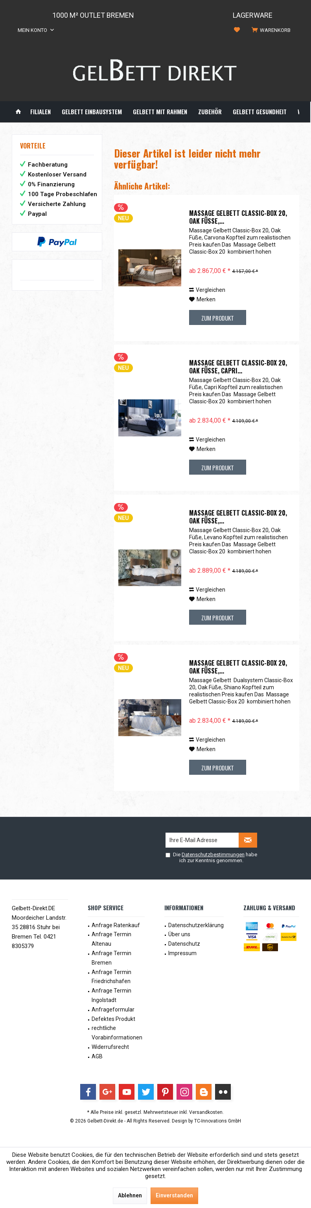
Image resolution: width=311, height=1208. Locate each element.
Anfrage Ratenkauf (116, 925)
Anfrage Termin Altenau (111, 939)
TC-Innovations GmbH (217, 1121)
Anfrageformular (113, 1009)
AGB (97, 1056)
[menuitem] (272, 30)
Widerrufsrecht (110, 1047)
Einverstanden (174, 1195)
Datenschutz (184, 944)
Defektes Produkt (113, 1019)
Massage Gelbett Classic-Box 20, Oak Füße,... (238, 217)
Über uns (179, 934)
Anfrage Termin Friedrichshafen (111, 977)
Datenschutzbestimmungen (213, 854)
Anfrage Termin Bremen (111, 958)
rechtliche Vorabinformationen (117, 1033)
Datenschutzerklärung (196, 925)
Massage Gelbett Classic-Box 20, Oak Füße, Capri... (238, 367)
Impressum (182, 953)
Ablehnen (130, 1195)
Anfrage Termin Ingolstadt (111, 995)
